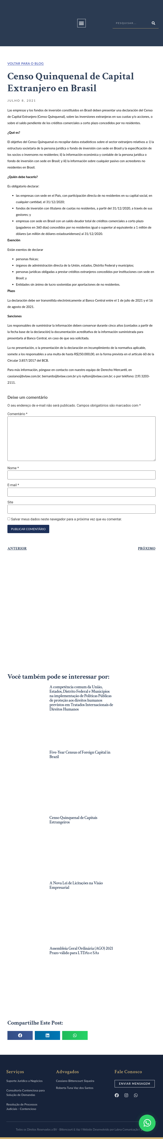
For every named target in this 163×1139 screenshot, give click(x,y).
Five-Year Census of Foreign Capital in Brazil (79, 755)
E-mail (13, 485)
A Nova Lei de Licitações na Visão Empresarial (76, 885)
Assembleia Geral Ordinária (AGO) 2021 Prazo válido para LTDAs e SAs (81, 951)
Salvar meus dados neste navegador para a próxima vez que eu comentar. (66, 519)
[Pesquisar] (153, 23)
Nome (13, 468)
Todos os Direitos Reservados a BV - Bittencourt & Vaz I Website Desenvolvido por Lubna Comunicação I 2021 (81, 1129)
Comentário (17, 414)
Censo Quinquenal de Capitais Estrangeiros (73, 820)
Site (10, 502)
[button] (81, 23)
